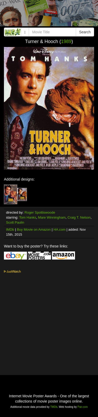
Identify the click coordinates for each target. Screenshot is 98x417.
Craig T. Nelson (79, 217)
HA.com (60, 229)
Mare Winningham (52, 217)
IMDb (10, 229)
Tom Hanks (27, 217)
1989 (66, 41)
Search (85, 32)
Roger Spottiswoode (40, 212)
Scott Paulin (15, 222)
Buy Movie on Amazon (34, 229)
